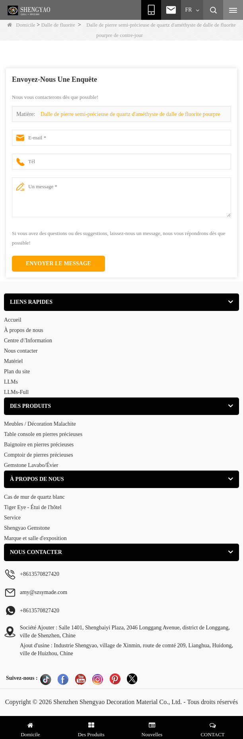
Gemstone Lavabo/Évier (31, 465)
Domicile (21, 25)
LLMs (11, 382)
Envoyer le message (58, 263)
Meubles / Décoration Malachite (40, 424)
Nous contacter (20, 351)
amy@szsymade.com (43, 592)
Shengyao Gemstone (27, 528)
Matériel (13, 361)
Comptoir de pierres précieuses (38, 455)
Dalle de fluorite (58, 25)
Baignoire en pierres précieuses (39, 445)
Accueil (12, 320)
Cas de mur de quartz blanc (34, 497)
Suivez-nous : (22, 678)
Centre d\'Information (28, 340)
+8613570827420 (39, 611)
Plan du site (17, 371)
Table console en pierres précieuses (43, 434)
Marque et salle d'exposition (35, 538)
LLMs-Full (16, 392)
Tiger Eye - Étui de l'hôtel (33, 507)
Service (12, 518)
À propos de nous (23, 330)
